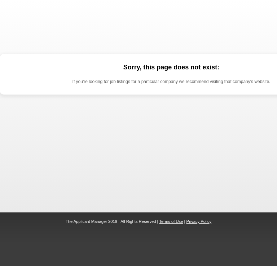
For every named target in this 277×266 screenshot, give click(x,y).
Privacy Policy (198, 221)
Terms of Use (171, 221)
